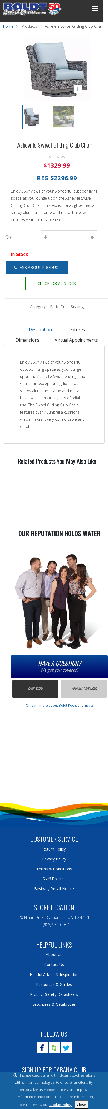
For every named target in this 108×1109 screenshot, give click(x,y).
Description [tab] (40, 330)
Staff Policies (54, 878)
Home (8, 26)
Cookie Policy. (60, 1104)
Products (29, 26)
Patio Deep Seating (66, 306)
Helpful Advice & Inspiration (54, 974)
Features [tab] (76, 330)
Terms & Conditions (54, 868)
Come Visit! (35, 688)
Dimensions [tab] (27, 340)
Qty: (9, 236)
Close (81, 1104)
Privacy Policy (54, 859)
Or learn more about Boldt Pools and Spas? (59, 705)
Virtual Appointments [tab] (76, 340)
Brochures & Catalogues (54, 1004)
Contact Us (54, 964)
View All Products (84, 688)
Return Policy (54, 849)
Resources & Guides (54, 984)
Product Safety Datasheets (54, 994)
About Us (54, 954)
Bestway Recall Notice (54, 888)
